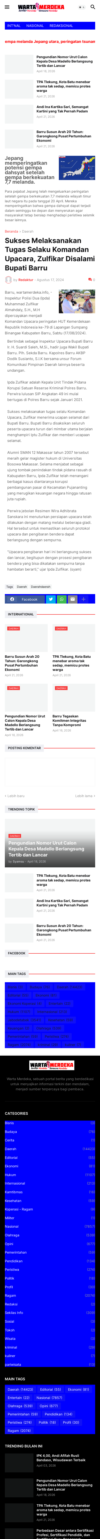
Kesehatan (60, 1020)
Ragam (19, 1044)
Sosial (50, 1321)
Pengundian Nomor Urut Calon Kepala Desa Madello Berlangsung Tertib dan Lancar (65, 61)
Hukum (19, 1011)
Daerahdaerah (40, 587)
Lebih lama (83, 796)
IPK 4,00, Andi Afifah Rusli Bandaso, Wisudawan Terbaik (61, 1457)
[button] (6, 7)
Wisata (50, 1338)
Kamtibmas (50, 1192)
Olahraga (48, 1028)
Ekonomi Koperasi (25, 1003)
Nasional (50, 1226)
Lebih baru (16, 796)
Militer (50, 1218)
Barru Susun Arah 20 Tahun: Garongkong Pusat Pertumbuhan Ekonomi (64, 136)
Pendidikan (50, 1261)
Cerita (50, 1140)
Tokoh (50, 1330)
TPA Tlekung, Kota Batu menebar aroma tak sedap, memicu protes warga (64, 86)
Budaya (40, 987)
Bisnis (15, 987)
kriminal (48, 1044)
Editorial (18, 995)
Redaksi (50, 1304)
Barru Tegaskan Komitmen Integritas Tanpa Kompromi (69, 720)
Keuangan (18, 1028)
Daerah (27, 231)
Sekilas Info (50, 1312)
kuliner (73, 1044)
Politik (50, 1278)
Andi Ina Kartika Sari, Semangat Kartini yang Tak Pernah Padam (62, 109)
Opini (50, 1243)
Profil (50, 1287)
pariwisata (50, 1364)
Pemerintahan (23, 1036)
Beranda (11, 231)
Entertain (59, 1003)
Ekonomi (46, 995)
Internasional (52, 1011)
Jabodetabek (24, 1020)
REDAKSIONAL (61, 26)
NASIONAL (35, 26)
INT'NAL (14, 26)
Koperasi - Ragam (50, 1209)
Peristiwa (57, 1036)
